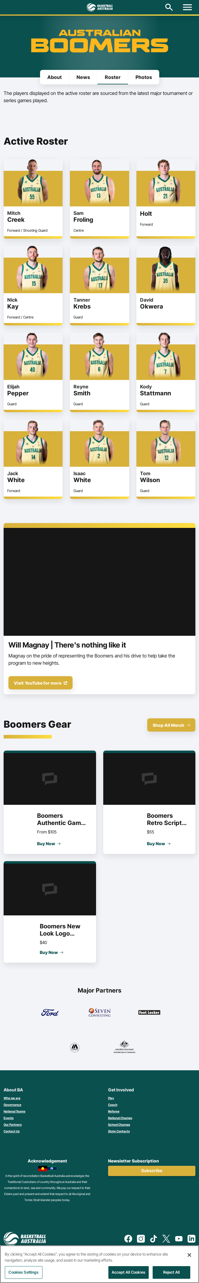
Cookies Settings (23, 1272)
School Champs (119, 1124)
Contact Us (12, 1131)
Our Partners (13, 1124)
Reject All (171, 1272)
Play (111, 1098)
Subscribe (151, 1170)
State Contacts (119, 1131)
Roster (113, 77)
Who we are (12, 1098)
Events (9, 1118)
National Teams (14, 1111)
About (54, 77)
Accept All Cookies (128, 1272)
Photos (143, 77)
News (83, 77)
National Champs (120, 1118)
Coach (112, 1104)
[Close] (189, 1255)
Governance (12, 1104)
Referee (114, 1111)
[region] (99, 1264)
